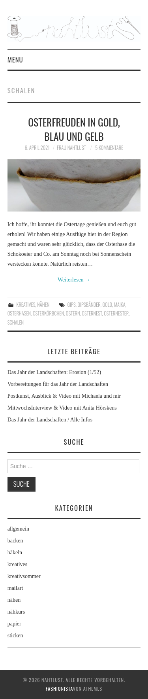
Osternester (116, 313)
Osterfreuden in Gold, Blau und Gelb (74, 129)
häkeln (14, 552)
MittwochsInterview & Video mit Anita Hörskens (62, 408)
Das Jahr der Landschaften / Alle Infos (49, 420)
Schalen (15, 322)
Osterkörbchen (48, 313)
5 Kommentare (109, 147)
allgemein (18, 529)
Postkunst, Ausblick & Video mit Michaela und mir (64, 396)
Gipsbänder (89, 304)
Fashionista (59, 688)
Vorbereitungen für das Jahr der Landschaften (57, 384)
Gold (107, 304)
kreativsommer (24, 576)
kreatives (25, 304)
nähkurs (16, 612)
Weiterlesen (74, 280)
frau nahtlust (71, 147)
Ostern (73, 313)
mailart (15, 588)
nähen (43, 304)
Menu (15, 59)
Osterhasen (19, 313)
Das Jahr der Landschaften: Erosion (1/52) (54, 372)
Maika (120, 304)
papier (14, 624)
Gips (71, 304)
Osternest (92, 313)
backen (15, 541)
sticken (15, 636)
